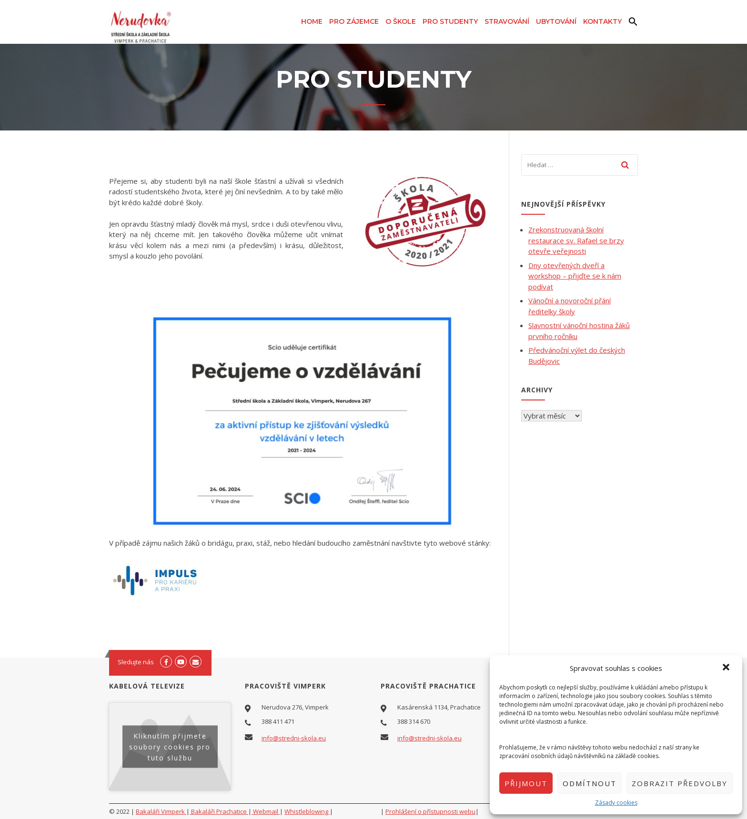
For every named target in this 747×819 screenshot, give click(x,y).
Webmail (266, 811)
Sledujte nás (136, 662)
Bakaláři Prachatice (219, 811)
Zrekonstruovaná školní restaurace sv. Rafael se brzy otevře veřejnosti (576, 240)
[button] (727, 668)
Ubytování (556, 21)
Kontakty (602, 21)
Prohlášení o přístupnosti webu (430, 811)
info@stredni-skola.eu (294, 738)
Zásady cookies (616, 803)
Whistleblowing (307, 811)
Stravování (507, 21)
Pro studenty (450, 21)
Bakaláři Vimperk (161, 811)
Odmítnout (589, 783)
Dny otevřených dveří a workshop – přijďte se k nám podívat (574, 275)
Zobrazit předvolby (679, 783)
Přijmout (526, 783)
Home (312, 21)
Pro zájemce (354, 21)
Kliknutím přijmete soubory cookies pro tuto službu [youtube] (170, 746)
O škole (400, 21)
